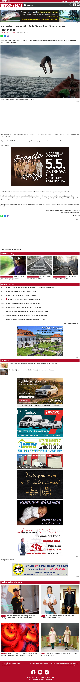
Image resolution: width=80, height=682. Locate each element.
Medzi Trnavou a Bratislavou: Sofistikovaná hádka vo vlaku (25, 319)
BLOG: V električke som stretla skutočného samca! (23, 303)
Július (78, 1)
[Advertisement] (40, 116)
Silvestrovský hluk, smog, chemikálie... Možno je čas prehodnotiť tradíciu (31, 370)
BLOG (1, 32)
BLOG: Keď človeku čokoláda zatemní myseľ (39, 277)
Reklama (66, 663)
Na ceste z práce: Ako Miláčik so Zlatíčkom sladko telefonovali (27, 311)
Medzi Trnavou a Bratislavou (10, 32)
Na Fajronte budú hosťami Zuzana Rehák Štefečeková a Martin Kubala (58, 617)
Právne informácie (34, 663)
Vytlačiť (76, 216)
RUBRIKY (29, 5)
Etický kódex (59, 663)
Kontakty (75, 663)
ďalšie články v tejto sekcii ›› (72, 323)
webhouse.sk (48, 679)
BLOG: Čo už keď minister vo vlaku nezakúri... (64, 277)
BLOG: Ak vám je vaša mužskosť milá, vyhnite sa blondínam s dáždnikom (12, 278)
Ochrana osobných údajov (47, 663)
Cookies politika (74, 665)
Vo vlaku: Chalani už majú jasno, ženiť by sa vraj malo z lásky (26, 315)
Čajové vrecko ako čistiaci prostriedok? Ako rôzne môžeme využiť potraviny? (33, 364)
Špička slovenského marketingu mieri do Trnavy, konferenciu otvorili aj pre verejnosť (18, 617)
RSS (71, 663)
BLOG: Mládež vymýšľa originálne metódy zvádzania (23, 307)
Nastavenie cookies (62, 665)
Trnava (3, 616)
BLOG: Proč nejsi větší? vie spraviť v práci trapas (23, 299)
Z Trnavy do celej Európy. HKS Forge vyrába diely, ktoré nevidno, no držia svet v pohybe (19, 654)
